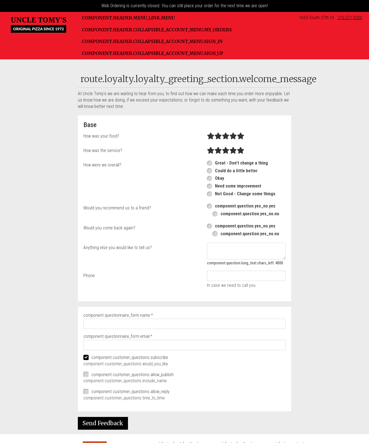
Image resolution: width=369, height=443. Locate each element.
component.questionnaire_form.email (116, 336)
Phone (89, 275)
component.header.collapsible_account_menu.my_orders (157, 29)
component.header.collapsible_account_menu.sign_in (152, 41)
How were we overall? (102, 165)
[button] (38, 25)
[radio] (210, 136)
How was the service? (102, 150)
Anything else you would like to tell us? (117, 247)
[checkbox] (184, 358)
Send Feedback (103, 423)
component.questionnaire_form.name (116, 315)
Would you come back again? (109, 228)
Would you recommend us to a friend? (117, 208)
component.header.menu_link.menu (128, 18)
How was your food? (101, 136)
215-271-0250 (350, 17)
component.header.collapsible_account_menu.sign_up (152, 53)
